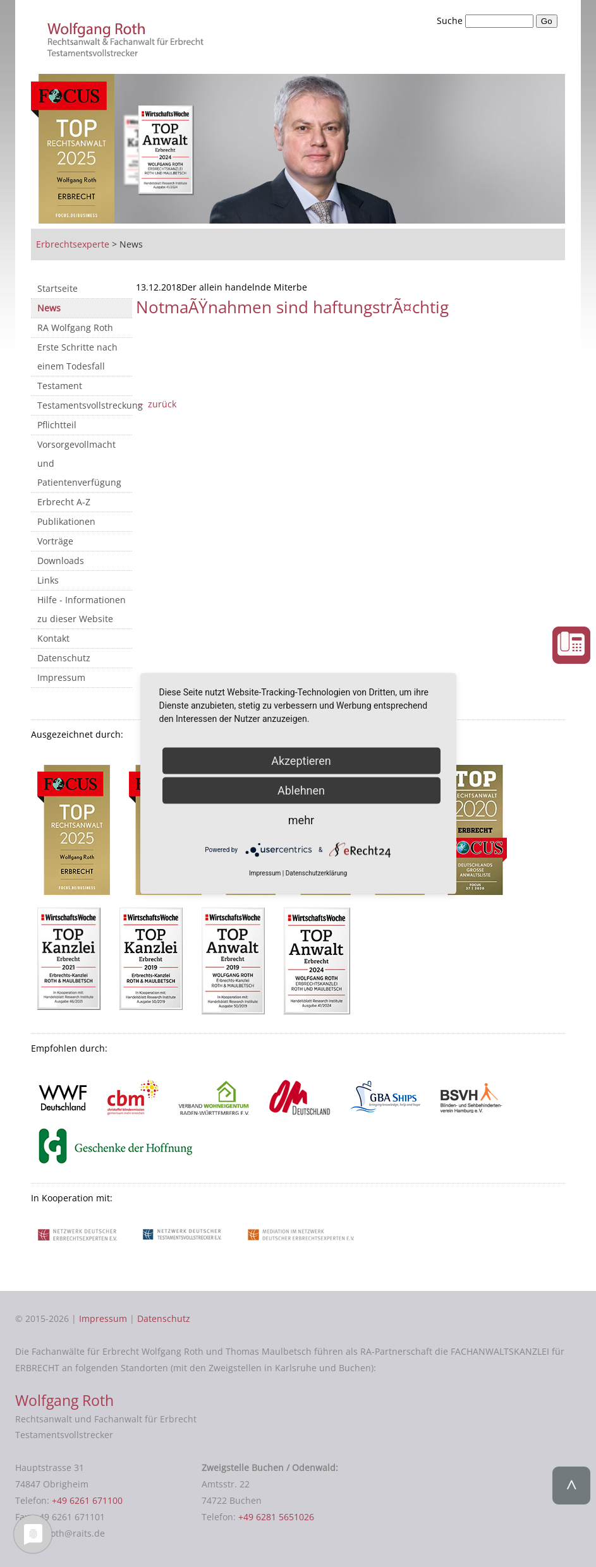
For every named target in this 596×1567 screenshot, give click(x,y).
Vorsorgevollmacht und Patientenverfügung (79, 463)
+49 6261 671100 (87, 1500)
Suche (451, 21)
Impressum (61, 677)
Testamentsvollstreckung (85, 405)
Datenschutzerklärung (316, 873)
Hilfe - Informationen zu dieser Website (81, 609)
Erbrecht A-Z (63, 502)
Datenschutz (63, 658)
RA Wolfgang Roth (75, 327)
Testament (59, 386)
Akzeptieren (301, 760)
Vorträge (55, 541)
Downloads (60, 561)
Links (48, 580)
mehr (301, 819)
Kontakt (53, 638)
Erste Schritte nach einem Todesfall (77, 356)
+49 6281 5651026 (276, 1517)
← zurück (156, 404)
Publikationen (66, 521)
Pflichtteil (56, 425)
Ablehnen (301, 789)
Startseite (57, 288)
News (49, 308)
